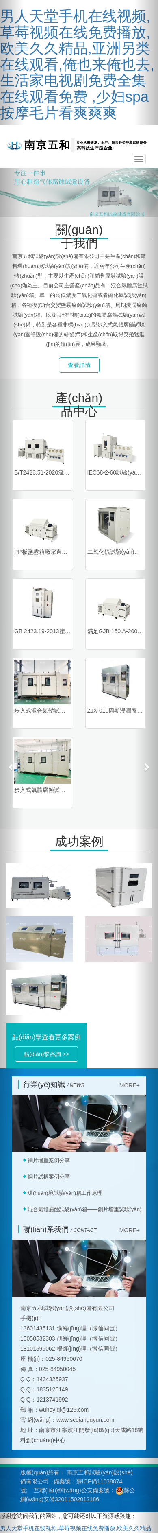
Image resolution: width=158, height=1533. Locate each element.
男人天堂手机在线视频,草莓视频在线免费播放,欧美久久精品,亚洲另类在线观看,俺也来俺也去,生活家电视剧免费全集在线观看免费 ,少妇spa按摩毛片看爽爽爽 (77, 64)
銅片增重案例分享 (49, 1160)
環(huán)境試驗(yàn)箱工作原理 (65, 1193)
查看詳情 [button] (79, 365)
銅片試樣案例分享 (49, 1177)
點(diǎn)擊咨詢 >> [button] (46, 1054)
